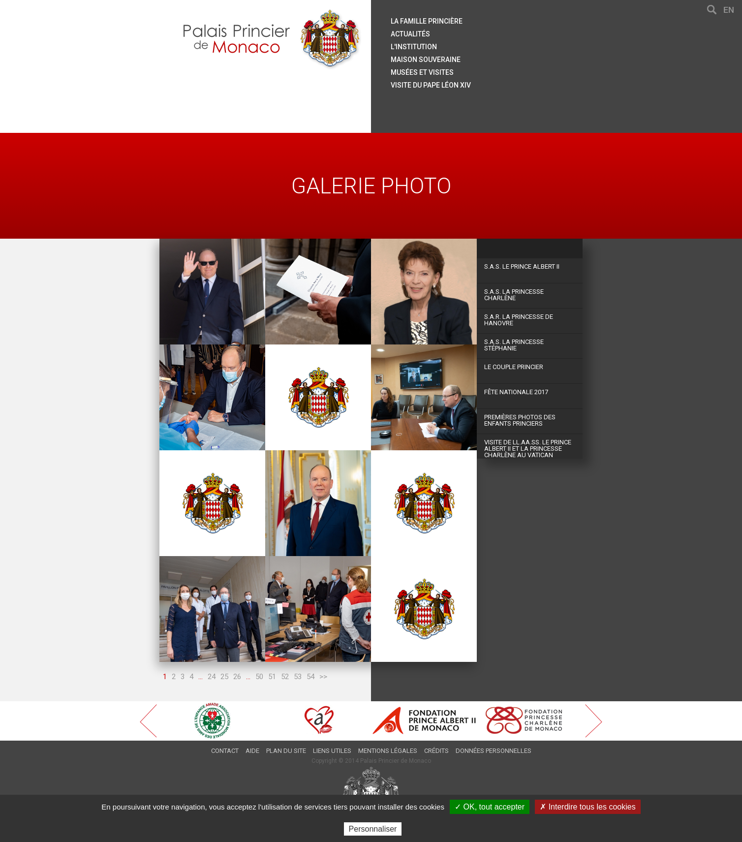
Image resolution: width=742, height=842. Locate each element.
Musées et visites (422, 72)
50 (259, 676)
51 (272, 676)
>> (323, 676)
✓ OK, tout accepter (490, 807)
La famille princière (427, 21)
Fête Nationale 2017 (516, 392)
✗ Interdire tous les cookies (587, 807)
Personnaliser (373, 829)
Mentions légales (387, 750)
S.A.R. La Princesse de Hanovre (518, 320)
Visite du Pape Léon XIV (431, 85)
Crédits (436, 750)
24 (212, 676)
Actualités (410, 34)
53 (298, 676)
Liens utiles (332, 750)
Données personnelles (493, 750)
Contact (225, 750)
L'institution (414, 47)
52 (285, 676)
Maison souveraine (426, 59)
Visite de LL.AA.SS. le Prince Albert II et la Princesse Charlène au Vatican (527, 448)
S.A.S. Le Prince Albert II (521, 266)
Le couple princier (513, 367)
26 (237, 676)
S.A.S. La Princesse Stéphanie (514, 345)
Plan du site (286, 750)
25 (224, 676)
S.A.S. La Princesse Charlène (514, 295)
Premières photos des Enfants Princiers (520, 420)
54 (310, 676)
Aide (252, 750)
